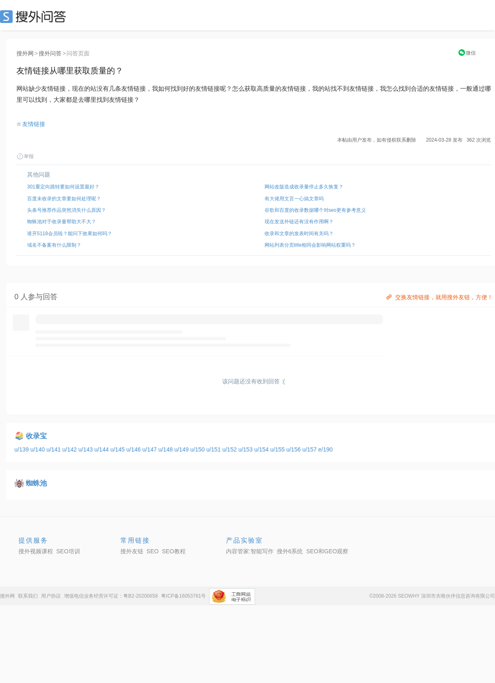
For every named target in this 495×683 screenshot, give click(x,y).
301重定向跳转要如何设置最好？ (63, 187)
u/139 (22, 449)
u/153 (246, 449)
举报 (25, 156)
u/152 (230, 449)
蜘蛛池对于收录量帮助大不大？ (61, 222)
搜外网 (25, 53)
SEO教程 (174, 551)
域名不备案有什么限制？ (54, 245)
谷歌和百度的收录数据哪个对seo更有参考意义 (315, 210)
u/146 (135, 449)
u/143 (86, 449)
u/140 (38, 449)
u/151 (214, 449)
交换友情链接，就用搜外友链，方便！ (439, 297)
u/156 (294, 449)
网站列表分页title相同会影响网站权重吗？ (310, 245)
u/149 (182, 449)
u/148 (166, 449)
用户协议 (51, 596)
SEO (35, 16)
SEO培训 (68, 551)
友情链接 (33, 124)
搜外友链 (131, 551)
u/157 (310, 449)
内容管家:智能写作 (250, 551)
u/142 (70, 449)
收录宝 (36, 436)
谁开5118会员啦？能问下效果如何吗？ (69, 233)
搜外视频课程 (35, 551)
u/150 (198, 449)
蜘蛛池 (36, 483)
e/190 (325, 449)
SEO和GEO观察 (327, 551)
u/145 (119, 449)
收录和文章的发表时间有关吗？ (299, 233)
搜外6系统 (290, 551)
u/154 (262, 449)
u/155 (278, 449)
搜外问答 (50, 53)
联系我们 (28, 596)
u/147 (151, 449)
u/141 (54, 449)
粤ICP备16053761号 (183, 596)
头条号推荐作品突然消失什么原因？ (66, 210)
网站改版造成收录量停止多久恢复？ (304, 187)
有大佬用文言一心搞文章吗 (294, 199)
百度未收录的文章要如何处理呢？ (64, 199)
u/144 (102, 449)
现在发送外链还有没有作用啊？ (299, 222)
